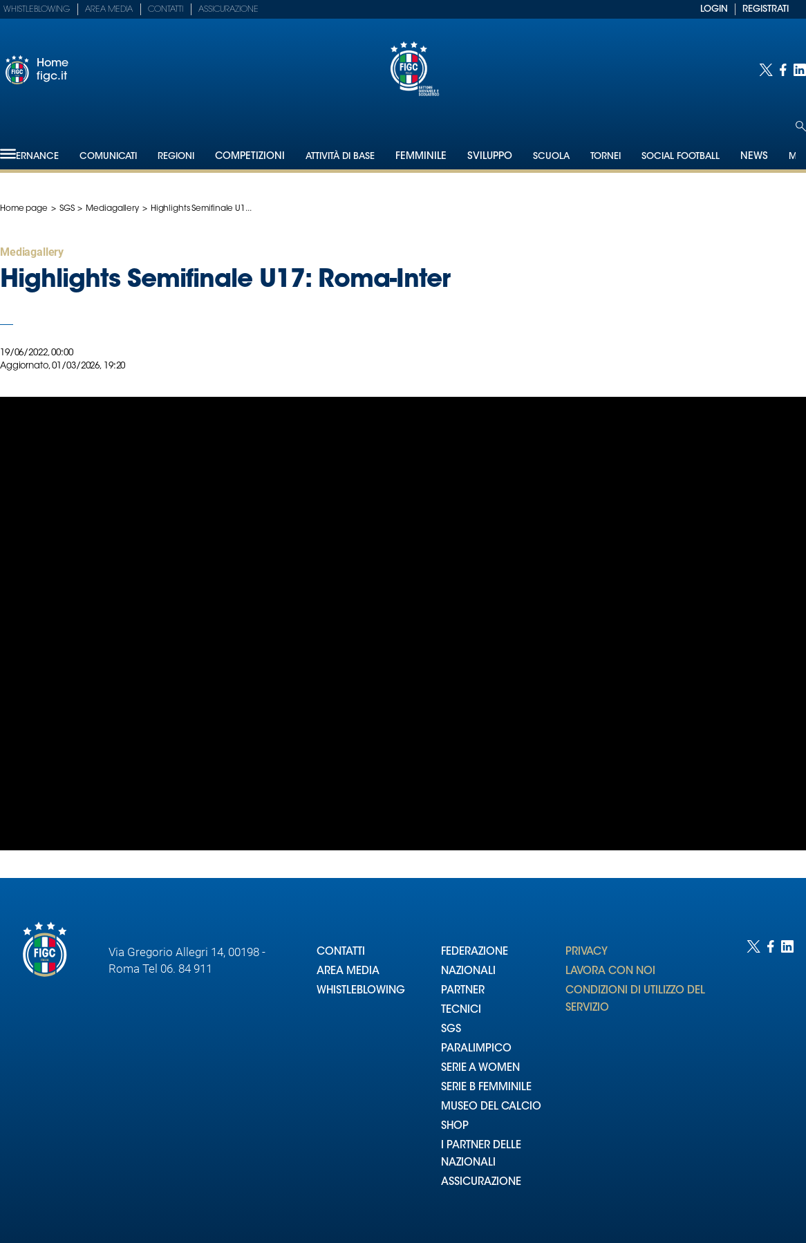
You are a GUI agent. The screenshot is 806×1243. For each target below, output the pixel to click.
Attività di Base (340, 156)
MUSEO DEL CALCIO (491, 1107)
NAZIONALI (468, 971)
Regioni (176, 156)
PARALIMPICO (476, 1049)
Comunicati (108, 156)
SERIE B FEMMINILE (486, 1088)
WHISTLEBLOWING (361, 991)
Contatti (165, 10)
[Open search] (801, 126)
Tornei (605, 156)
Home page (24, 209)
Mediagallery (112, 209)
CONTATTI (341, 952)
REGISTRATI (765, 9)
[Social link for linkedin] (800, 70)
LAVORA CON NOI (610, 971)
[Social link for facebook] (783, 70)
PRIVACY (586, 952)
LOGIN (714, 9)
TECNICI (461, 1010)
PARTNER (463, 991)
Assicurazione (228, 10)
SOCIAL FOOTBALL (680, 156)
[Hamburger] (8, 154)
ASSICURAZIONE (481, 1182)
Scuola (551, 156)
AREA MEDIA (348, 971)
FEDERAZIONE (474, 952)
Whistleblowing (36, 10)
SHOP (455, 1126)
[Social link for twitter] (766, 70)
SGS (67, 209)
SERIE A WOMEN (480, 1068)
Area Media (109, 10)
